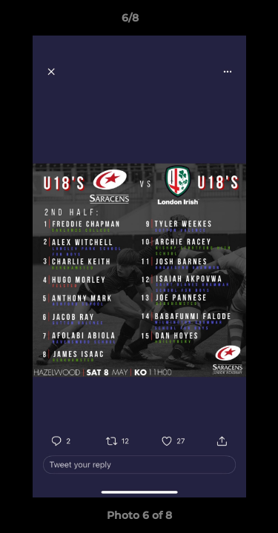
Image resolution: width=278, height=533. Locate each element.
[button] (225, 21)
